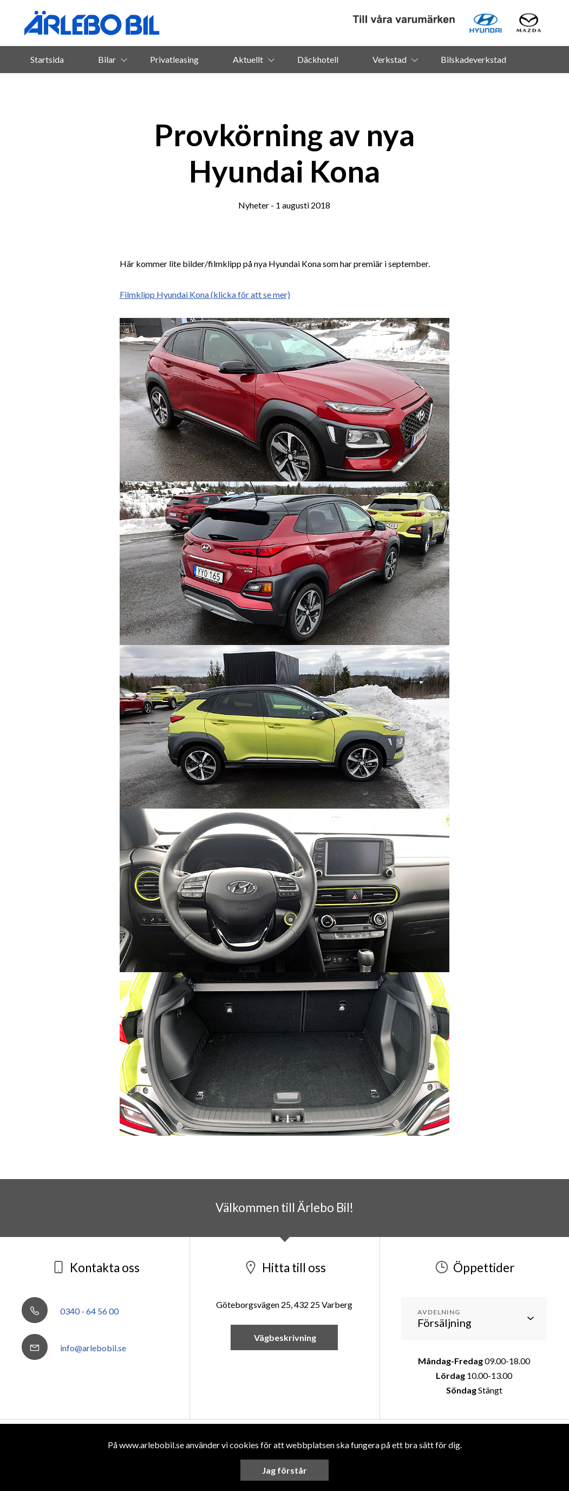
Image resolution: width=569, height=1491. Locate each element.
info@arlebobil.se (74, 1348)
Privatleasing (174, 59)
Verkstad (389, 59)
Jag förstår (284, 1470)
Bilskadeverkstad (473, 59)
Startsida (47, 59)
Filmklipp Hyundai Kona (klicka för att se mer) (205, 294)
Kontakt (299, 86)
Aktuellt (248, 59)
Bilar (107, 59)
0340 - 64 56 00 (70, 1311)
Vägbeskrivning (284, 1337)
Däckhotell (317, 59)
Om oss (236, 86)
